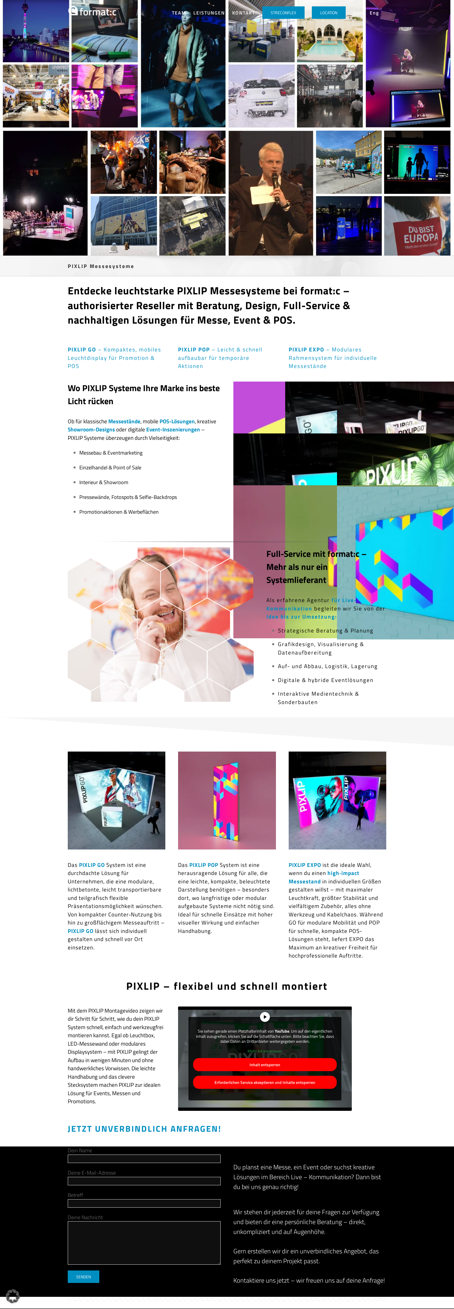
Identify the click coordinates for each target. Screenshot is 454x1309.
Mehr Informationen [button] (265, 1050)
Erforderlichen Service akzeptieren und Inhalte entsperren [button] (265, 1082)
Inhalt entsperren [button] (265, 1065)
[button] (12, 1296)
